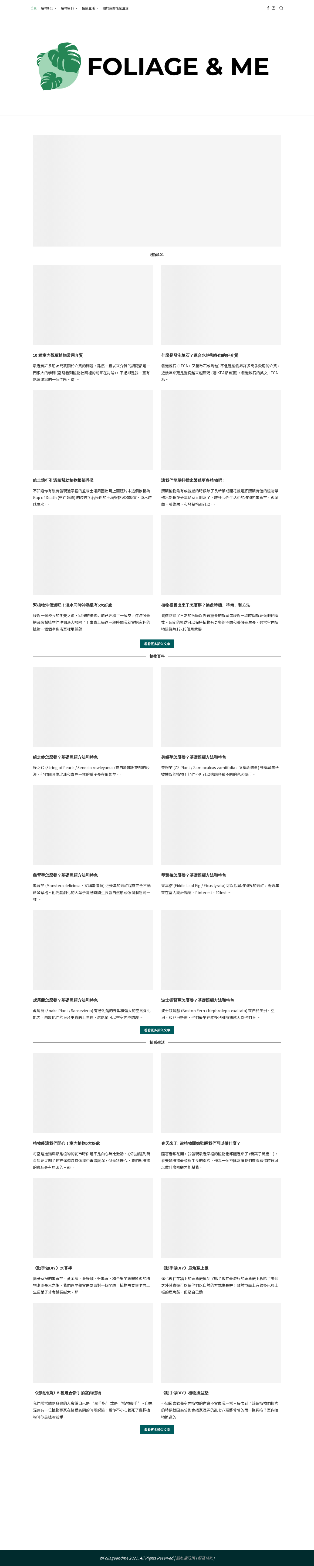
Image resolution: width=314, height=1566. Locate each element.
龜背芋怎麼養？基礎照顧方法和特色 (65, 875)
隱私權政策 (185, 1558)
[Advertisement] (157, 1499)
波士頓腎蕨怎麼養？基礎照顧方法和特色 (197, 1000)
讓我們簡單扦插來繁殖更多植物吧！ (193, 480)
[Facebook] (268, 8)
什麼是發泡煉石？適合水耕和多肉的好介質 (199, 355)
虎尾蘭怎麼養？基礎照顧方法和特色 (65, 1000)
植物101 (47, 8)
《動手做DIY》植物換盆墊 (184, 1392)
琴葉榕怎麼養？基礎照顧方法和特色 (193, 875)
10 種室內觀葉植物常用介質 (58, 355)
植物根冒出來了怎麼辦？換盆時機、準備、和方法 (205, 605)
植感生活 (88, 8)
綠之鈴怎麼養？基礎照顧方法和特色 (65, 757)
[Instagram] (273, 8)
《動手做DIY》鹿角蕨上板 (184, 1268)
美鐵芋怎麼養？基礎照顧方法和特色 (193, 757)
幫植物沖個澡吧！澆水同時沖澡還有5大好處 (72, 605)
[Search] (281, 8)
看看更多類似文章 (157, 643)
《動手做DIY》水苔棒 (52, 1268)
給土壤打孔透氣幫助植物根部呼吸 (63, 480)
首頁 (33, 8)
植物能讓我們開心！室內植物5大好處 (66, 1143)
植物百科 (67, 8)
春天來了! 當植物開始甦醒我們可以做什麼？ (201, 1143)
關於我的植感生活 (116, 8)
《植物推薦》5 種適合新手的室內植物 (67, 1392)
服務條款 (205, 1558)
